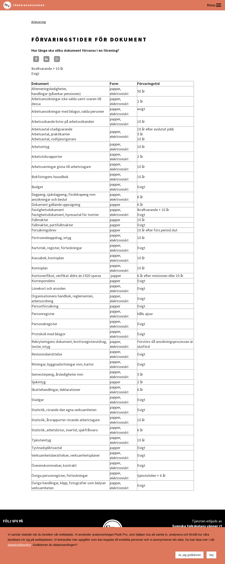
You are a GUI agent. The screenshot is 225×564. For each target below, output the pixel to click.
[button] (218, 5)
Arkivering (38, 22)
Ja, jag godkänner (189, 555)
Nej (211, 555)
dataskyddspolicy (19, 544)
